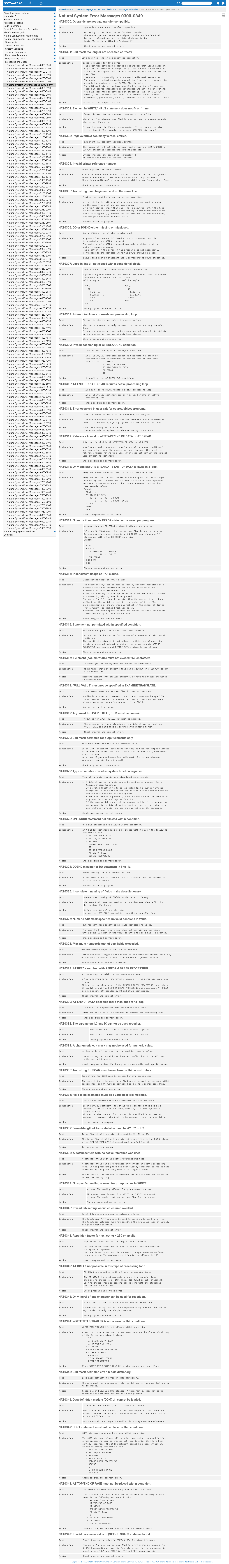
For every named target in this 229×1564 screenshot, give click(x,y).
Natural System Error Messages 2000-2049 (29, 186)
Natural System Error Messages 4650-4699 (29, 341)
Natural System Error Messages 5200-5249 (29, 364)
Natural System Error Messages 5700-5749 (29, 393)
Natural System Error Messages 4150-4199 (29, 308)
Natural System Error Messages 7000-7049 (29, 475)
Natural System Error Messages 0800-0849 (29, 114)
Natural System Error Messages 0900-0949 (29, 121)
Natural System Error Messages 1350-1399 (29, 150)
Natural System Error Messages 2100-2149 (29, 193)
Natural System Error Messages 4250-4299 (29, 314)
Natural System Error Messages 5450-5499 (29, 377)
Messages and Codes (30, 62)
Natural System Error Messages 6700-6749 (29, 456)
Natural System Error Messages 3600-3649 (29, 291)
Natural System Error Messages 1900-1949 (29, 180)
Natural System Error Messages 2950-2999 (29, 249)
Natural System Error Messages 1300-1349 (29, 147)
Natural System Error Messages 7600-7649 (29, 498)
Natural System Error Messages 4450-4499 (29, 327)
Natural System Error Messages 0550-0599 (29, 98)
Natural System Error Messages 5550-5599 (29, 383)
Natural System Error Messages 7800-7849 (29, 508)
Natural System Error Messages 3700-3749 (29, 295)
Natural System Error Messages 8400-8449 (29, 518)
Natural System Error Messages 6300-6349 (29, 433)
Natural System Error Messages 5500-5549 (29, 380)
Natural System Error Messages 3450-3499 (29, 282)
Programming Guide (30, 58)
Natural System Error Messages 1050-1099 (29, 130)
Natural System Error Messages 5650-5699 (29, 390)
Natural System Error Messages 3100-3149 (29, 259)
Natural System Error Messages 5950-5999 (29, 410)
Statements (30, 42)
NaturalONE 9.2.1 (66, 9)
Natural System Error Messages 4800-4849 (29, 350)
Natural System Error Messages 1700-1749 (29, 170)
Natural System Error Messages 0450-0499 (29, 94)
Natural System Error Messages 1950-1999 (29, 183)
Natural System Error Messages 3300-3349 (29, 272)
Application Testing (30, 23)
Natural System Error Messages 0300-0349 (30, 84)
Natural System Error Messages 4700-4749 (29, 344)
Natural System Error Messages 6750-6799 (29, 459)
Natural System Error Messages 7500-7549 (29, 495)
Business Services (30, 19)
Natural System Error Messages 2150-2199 (29, 196)
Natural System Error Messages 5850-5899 (29, 403)
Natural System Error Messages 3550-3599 (29, 288)
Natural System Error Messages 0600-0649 (29, 101)
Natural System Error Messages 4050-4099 (29, 301)
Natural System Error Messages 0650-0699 (29, 104)
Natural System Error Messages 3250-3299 (29, 268)
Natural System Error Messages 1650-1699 (29, 167)
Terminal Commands (30, 52)
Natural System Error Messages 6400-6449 (29, 439)
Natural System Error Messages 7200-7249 (29, 482)
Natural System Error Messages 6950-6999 (29, 472)
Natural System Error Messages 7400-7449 (29, 492)
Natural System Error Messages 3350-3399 (29, 275)
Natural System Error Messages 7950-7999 (29, 511)
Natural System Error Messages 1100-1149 (29, 134)
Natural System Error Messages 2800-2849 (29, 239)
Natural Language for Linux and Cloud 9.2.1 (96, 9)
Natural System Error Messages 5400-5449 (29, 373)
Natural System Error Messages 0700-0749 (29, 107)
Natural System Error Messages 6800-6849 (29, 462)
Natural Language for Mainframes (30, 35)
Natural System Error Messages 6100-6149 (29, 419)
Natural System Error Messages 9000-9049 (29, 521)
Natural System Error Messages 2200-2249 (29, 200)
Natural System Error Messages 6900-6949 (29, 469)
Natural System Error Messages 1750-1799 (29, 173)
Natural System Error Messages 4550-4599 (29, 334)
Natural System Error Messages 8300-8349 (29, 515)
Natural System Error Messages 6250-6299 (29, 429)
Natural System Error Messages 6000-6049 (29, 413)
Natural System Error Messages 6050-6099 (29, 416)
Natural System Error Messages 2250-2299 (29, 203)
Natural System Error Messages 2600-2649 (29, 226)
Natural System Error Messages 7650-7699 (29, 502)
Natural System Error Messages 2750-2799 (29, 236)
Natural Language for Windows (30, 531)
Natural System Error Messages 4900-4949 (29, 357)
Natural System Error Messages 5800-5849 (29, 400)
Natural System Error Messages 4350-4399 (29, 321)
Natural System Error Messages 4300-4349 (29, 318)
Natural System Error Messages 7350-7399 (29, 488)
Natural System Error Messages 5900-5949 (29, 406)
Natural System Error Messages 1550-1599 (29, 160)
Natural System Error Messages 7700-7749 (29, 505)
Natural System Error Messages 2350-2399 (29, 209)
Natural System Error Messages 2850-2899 (29, 242)
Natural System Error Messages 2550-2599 (29, 222)
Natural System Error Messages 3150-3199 (29, 262)
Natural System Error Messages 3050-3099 (29, 255)
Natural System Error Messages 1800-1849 (29, 177)
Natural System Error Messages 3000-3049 (29, 252)
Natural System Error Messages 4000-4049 (29, 298)
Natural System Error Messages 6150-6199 (29, 423)
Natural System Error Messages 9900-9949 (29, 525)
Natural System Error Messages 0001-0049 (29, 65)
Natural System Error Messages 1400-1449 (29, 153)
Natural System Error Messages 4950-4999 (29, 360)
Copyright (8, 534)
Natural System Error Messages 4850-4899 (29, 354)
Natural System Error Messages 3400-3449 (29, 278)
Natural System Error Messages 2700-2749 (29, 232)
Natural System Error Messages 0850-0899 (29, 117)
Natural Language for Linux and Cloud (30, 39)
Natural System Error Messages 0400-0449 (29, 91)
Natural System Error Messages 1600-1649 (29, 163)
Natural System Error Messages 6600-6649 (29, 452)
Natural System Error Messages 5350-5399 (29, 370)
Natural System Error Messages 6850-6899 (29, 465)
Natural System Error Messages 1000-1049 (29, 127)
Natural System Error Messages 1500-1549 (29, 157)
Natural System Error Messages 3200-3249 (29, 265)
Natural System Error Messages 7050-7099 (29, 479)
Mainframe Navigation (30, 32)
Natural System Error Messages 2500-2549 (29, 219)
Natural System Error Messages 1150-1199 (29, 137)
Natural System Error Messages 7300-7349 (29, 485)
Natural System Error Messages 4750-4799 (29, 347)
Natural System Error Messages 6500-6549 (29, 446)
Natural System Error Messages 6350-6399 (29, 436)
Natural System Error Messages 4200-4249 (29, 311)
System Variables (30, 49)
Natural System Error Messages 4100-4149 (29, 305)
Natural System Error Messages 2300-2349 (29, 206)
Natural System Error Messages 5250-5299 (29, 367)
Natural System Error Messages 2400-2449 (29, 213)
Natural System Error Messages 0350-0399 (29, 88)
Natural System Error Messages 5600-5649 (29, 387)
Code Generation (30, 26)
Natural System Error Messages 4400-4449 (29, 324)
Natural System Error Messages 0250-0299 (29, 81)
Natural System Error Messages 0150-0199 (29, 75)
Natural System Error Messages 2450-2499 (29, 216)
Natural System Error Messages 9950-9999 (29, 528)
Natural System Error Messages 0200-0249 (29, 78)
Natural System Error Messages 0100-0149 (29, 71)
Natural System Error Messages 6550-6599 (29, 449)
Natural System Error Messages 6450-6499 (29, 442)
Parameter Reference (30, 55)
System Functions (30, 45)
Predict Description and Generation (30, 29)
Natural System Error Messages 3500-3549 (29, 285)
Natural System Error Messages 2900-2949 (29, 245)
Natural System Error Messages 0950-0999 (29, 124)
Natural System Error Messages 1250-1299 (29, 144)
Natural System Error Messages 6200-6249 (29, 426)
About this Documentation (30, 13)
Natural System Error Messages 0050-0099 (29, 68)
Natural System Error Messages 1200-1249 (29, 140)
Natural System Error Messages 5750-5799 (29, 396)
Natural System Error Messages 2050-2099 (29, 190)
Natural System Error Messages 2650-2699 (29, 229)
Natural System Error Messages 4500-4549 (29, 331)
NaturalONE (30, 16)
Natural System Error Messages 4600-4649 (29, 337)
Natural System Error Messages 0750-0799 (29, 111)
